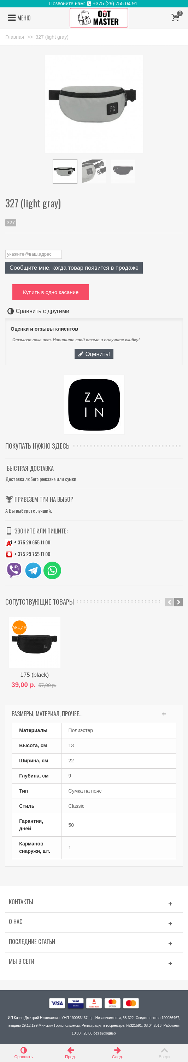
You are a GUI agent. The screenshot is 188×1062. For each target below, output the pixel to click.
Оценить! (94, 354)
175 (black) (34, 674)
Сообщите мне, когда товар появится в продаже (74, 267)
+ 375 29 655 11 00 (27, 542)
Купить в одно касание (50, 292)
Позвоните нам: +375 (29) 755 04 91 (94, 3)
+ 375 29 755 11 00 (27, 553)
